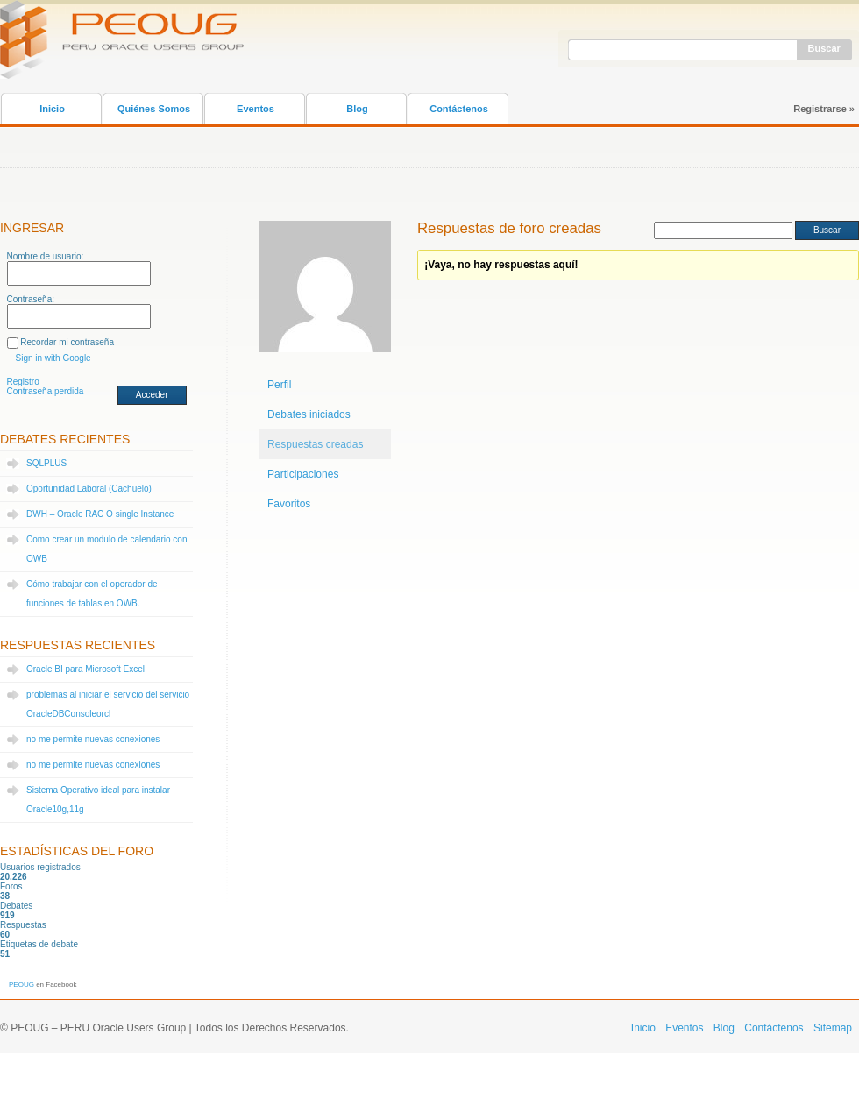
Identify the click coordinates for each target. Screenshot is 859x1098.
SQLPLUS (46, 463)
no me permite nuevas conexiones (93, 739)
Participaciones (302, 474)
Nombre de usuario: (45, 256)
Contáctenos (459, 108)
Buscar (824, 48)
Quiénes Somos (153, 108)
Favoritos (288, 504)
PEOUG (21, 984)
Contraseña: (30, 299)
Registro (23, 381)
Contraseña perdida (45, 391)
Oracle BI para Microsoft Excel (85, 669)
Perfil (279, 385)
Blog (356, 108)
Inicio (52, 108)
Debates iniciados (309, 414)
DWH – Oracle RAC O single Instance (100, 514)
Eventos (255, 108)
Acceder (152, 395)
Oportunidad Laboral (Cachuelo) (89, 488)
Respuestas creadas (315, 444)
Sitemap (832, 1028)
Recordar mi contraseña (67, 342)
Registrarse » (824, 108)
